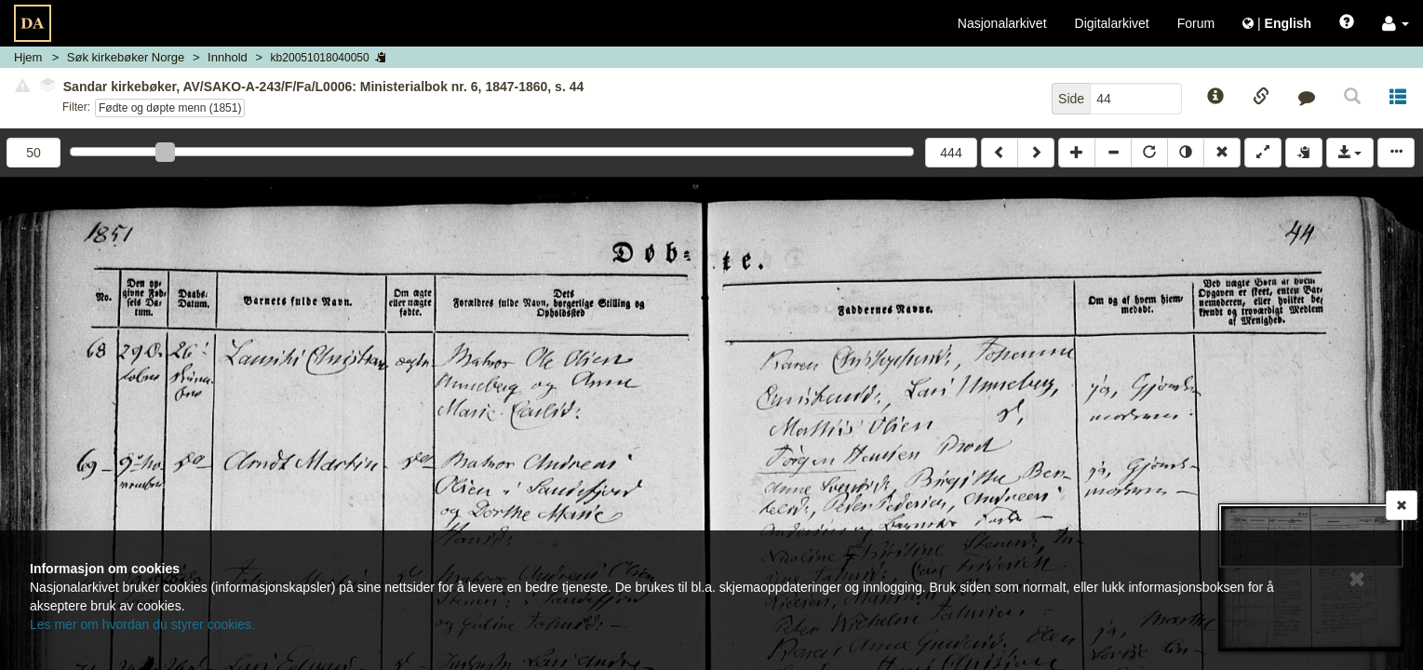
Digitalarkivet (1112, 23)
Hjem (28, 57)
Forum (1196, 23)
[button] (1395, 23)
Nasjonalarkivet (1002, 23)
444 (950, 152)
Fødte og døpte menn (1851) (170, 107)
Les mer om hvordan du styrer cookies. (142, 624)
